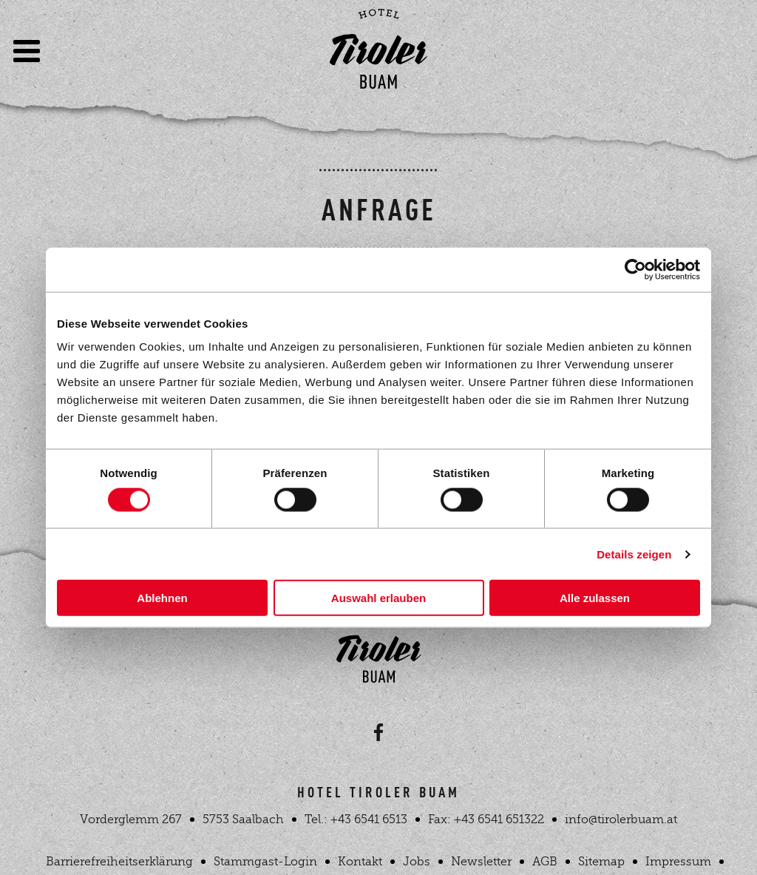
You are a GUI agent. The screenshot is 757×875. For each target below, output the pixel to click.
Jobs (416, 861)
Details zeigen (634, 553)
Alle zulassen (595, 598)
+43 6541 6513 (368, 819)
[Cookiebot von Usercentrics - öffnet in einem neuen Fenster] (635, 269)
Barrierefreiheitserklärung (119, 861)
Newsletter (481, 861)
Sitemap (601, 861)
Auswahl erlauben (378, 598)
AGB (544, 861)
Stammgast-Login (265, 861)
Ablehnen (162, 598)
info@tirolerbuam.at (621, 819)
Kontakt (360, 861)
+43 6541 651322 (499, 819)
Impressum (678, 861)
